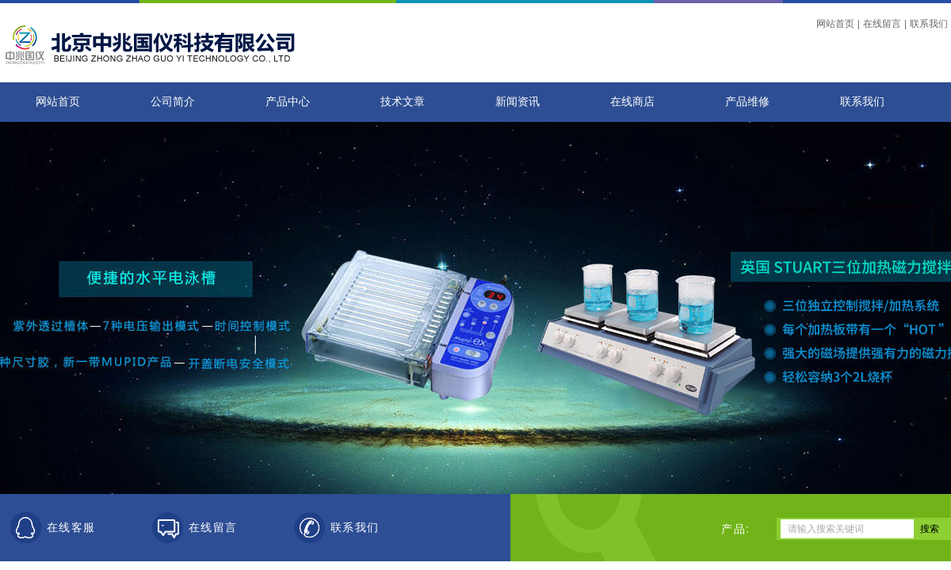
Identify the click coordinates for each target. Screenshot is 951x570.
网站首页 (835, 23)
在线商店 (632, 102)
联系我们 (929, 23)
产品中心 (287, 102)
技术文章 (402, 102)
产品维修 (747, 102)
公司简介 (173, 102)
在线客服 (71, 528)
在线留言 (882, 23)
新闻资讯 (517, 102)
